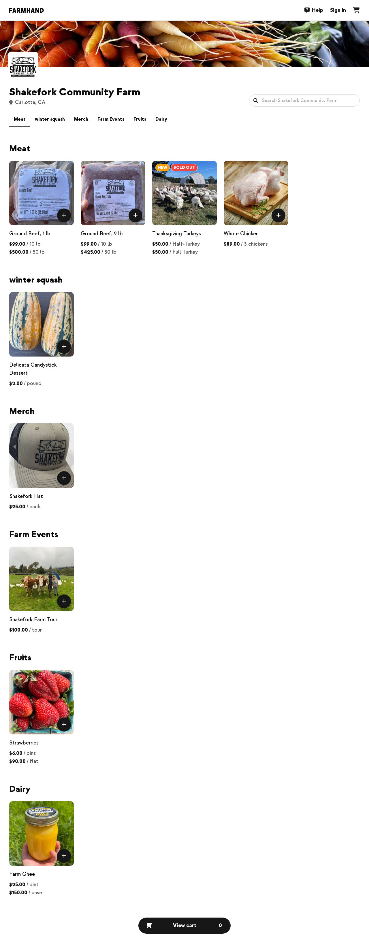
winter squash (50, 119)
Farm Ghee (22, 874)
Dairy (161, 119)
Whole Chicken (241, 233)
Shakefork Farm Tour (33, 619)
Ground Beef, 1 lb (29, 233)
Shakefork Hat (26, 496)
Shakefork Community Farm (74, 92)
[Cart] (356, 10)
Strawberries (24, 743)
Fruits (139, 119)
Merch (81, 119)
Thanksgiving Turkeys (176, 233)
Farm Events (110, 119)
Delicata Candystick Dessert (33, 369)
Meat (20, 119)
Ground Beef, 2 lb (102, 233)
